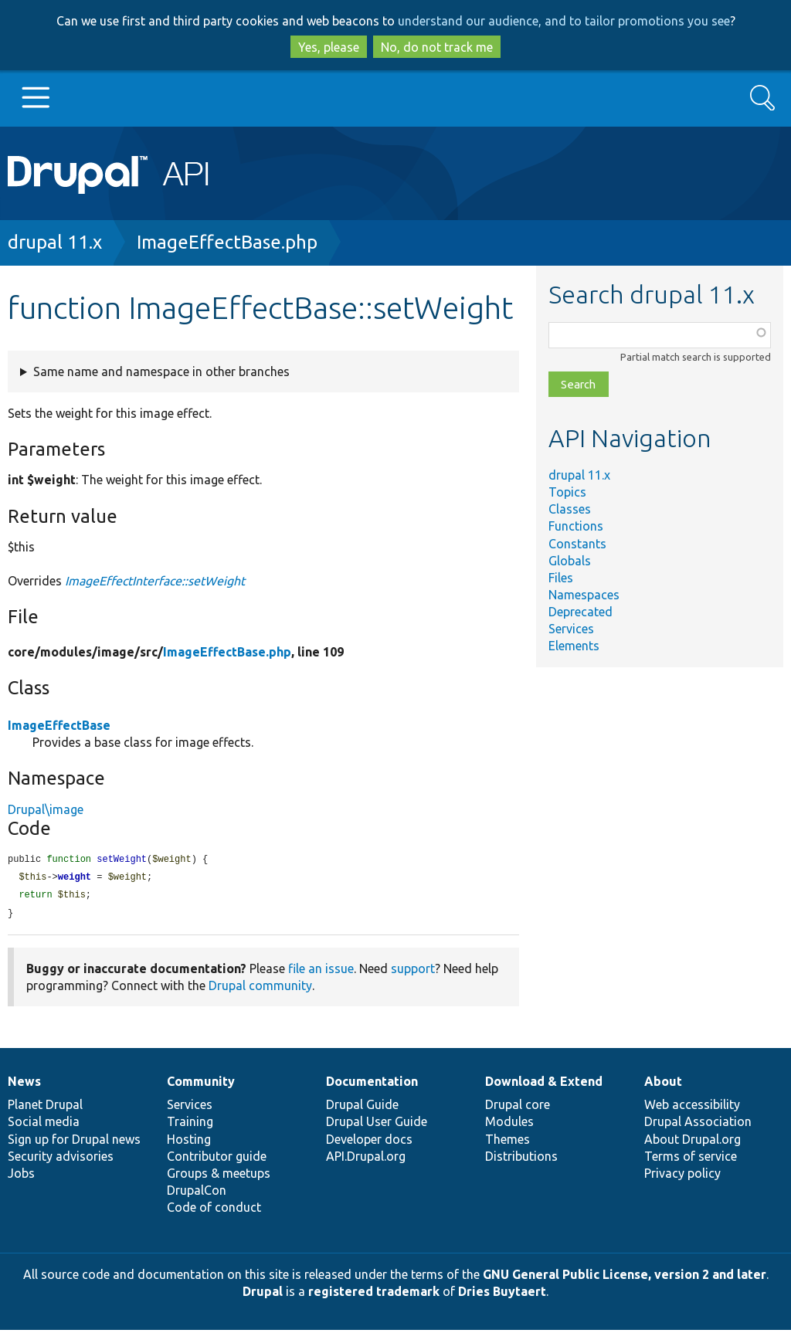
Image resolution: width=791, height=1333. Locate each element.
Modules (509, 1124)
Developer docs (369, 1142)
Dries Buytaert (502, 1294)
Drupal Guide (362, 1107)
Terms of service (690, 1159)
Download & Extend (544, 1084)
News (24, 1084)
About (663, 1084)
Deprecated (580, 612)
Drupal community (260, 989)
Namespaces (584, 595)
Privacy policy (682, 1176)
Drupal (263, 1294)
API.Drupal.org (366, 1159)
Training (190, 1124)
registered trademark (374, 1294)
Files (560, 578)
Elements (573, 646)
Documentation (372, 1084)
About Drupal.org (692, 1142)
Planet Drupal (45, 1107)
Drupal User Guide (376, 1124)
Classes (569, 509)
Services (571, 629)
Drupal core (517, 1107)
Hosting (189, 1142)
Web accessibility (692, 1107)
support (413, 972)
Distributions (521, 1159)
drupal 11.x (55, 242)
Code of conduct (214, 1210)
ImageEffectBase (59, 725)
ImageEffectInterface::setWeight (155, 581)
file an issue (321, 972)
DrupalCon (196, 1193)
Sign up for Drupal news (74, 1142)
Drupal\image (45, 809)
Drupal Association (698, 1124)
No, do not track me (437, 47)
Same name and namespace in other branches (161, 371)
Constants (577, 544)
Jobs (21, 1176)
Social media (44, 1124)
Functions (575, 526)
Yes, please (328, 47)
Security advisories (61, 1159)
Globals (569, 561)
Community (201, 1084)
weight (74, 878)
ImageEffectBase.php (227, 242)
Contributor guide (216, 1159)
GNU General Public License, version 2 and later (624, 1277)
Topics (567, 492)
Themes (507, 1142)
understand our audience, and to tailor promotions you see (564, 21)
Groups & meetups (218, 1176)
